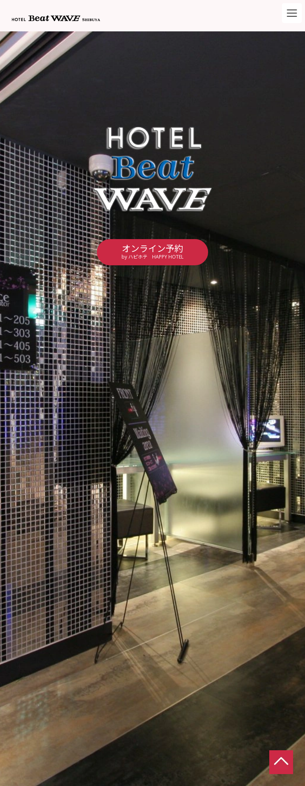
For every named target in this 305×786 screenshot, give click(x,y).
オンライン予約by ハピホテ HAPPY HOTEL (152, 251)
